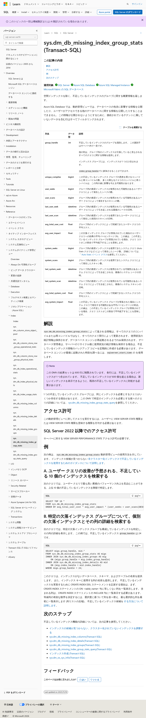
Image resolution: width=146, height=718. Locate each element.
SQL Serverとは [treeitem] (15, 78)
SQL (56, 32)
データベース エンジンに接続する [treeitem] (22, 95)
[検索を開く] (128, 4)
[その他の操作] (141, 33)
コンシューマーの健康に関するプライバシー (97, 711)
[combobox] (21, 37)
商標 (4, 716)
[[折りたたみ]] (37, 30)
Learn (46, 32)
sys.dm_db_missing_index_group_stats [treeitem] (24, 442)
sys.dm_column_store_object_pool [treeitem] (25, 330)
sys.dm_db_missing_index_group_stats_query (91, 402)
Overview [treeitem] (15, 259)
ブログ (40, 711)
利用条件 (128, 711)
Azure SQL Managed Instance (114, 85)
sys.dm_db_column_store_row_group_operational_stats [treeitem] (25, 343)
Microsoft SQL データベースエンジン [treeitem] (22, 86)
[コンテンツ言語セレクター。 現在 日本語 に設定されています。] (8, 704)
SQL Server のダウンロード (128, 12)
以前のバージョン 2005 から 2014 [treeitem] (19, 65)
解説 (48, 65)
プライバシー (63, 711)
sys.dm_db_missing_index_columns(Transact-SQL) (75, 636)
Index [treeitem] (15, 321)
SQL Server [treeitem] (11, 49)
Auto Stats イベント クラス (94, 254)
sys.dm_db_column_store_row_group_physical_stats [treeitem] (25, 356)
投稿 (52, 711)
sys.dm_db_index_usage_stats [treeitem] (25, 392)
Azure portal (104, 12)
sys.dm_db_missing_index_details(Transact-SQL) (74, 640)
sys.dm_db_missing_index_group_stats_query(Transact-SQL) (80, 649)
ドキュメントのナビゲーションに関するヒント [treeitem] (22, 56)
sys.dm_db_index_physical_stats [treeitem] (25, 381)
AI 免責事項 (7, 711)
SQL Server (68, 32)
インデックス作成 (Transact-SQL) (67, 653)
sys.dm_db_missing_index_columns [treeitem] (25, 403)
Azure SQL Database (84, 85)
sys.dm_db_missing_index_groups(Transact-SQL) (74, 645)
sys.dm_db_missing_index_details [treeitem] (25, 416)
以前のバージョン (25, 711)
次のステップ (52, 77)
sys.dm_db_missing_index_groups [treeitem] (25, 429)
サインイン (137, 3)
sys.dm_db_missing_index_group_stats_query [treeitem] (25, 455)
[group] (94, 504)
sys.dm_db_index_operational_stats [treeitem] (25, 369)
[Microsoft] (6, 4)
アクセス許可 (52, 69)
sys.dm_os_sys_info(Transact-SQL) (67, 657)
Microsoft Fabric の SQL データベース (64, 89)
